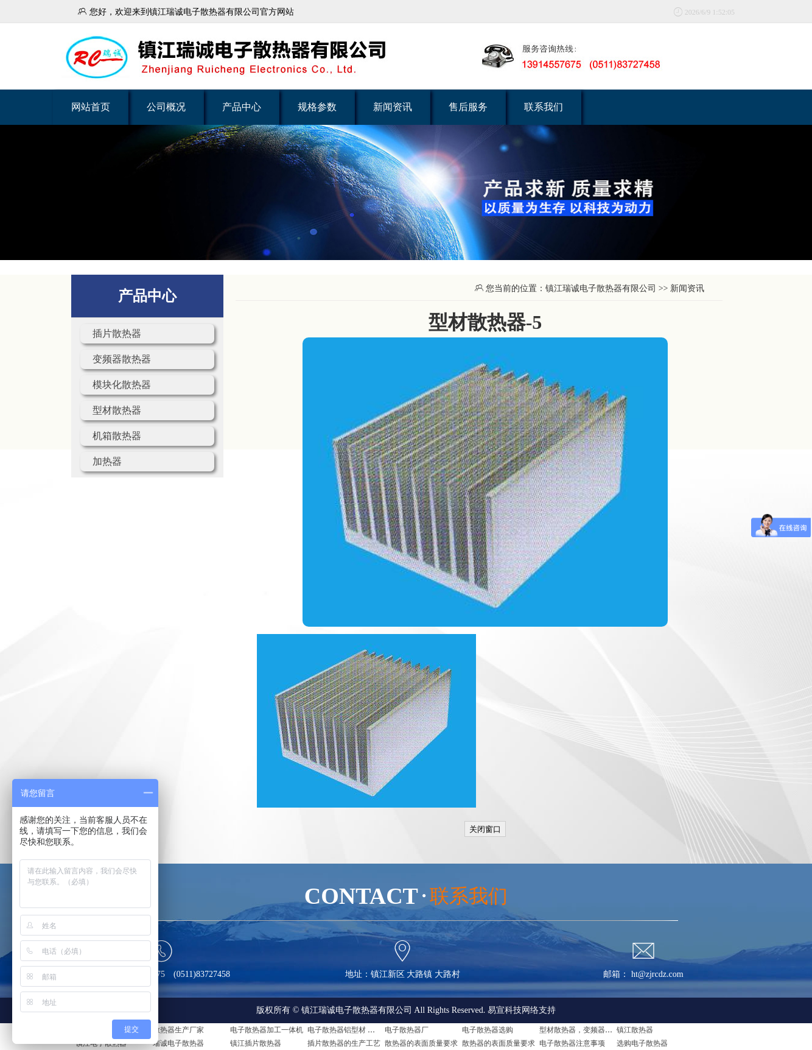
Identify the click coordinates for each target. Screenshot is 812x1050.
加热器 (107, 461)
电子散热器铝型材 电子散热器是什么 (366, 1030)
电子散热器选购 (487, 1030)
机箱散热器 (117, 436)
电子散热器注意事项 (572, 1043)
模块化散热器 (122, 384)
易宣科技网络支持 (522, 1010)
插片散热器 (117, 333)
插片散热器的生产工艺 (343, 1043)
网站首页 (90, 107)
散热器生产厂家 (178, 1030)
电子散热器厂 (407, 1030)
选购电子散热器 (642, 1043)
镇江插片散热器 (255, 1043)
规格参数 (317, 107)
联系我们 (543, 107)
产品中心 (241, 107)
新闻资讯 (392, 107)
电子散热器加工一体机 (266, 1030)
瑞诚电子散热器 (178, 1043)
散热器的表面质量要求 (421, 1043)
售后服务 (468, 107)
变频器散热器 (122, 359)
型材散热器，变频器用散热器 (586, 1030)
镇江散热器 (635, 1030)
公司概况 (166, 107)
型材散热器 (117, 410)
